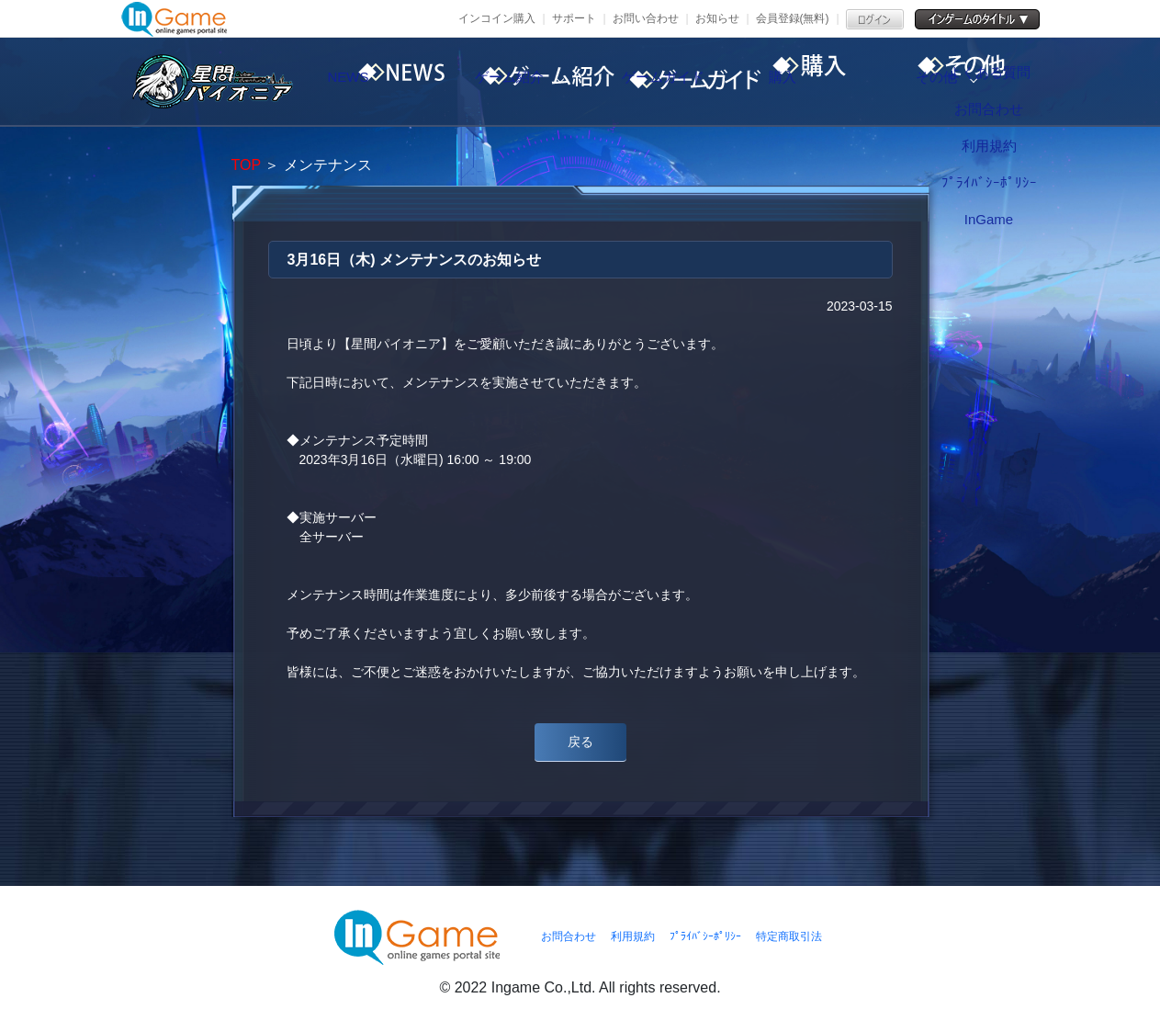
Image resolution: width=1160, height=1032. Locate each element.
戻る (580, 741)
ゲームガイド (695, 81)
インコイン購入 (496, 18)
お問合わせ (568, 936)
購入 (851, 81)
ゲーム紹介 (539, 81)
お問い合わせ (646, 18)
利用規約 (633, 936)
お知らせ (717, 18)
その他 (1007, 81)
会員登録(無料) (792, 18)
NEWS (383, 81)
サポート (574, 18)
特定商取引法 (789, 936)
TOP (246, 165)
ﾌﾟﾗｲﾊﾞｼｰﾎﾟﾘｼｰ (705, 936)
